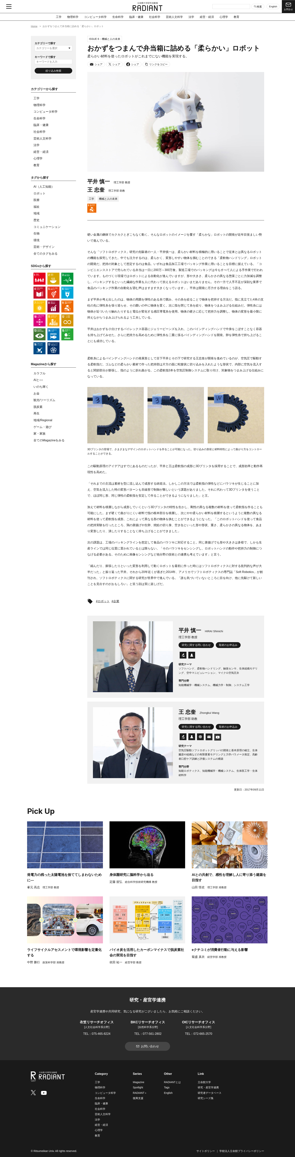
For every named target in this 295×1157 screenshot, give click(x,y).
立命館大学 (204, 1082)
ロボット (39, 193)
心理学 (224, 16)
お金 (36, 393)
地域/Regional (42, 420)
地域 (36, 213)
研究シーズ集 (206, 1098)
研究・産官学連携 (208, 1087)
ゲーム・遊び (42, 427)
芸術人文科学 (174, 16)
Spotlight (138, 1087)
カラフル (39, 373)
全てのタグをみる (45, 253)
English (273, 6)
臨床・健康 (136, 16)
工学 (59, 16)
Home (34, 26)
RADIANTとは (172, 1082)
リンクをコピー (156, 64)
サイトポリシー (205, 1150)
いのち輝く (41, 386)
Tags (167, 1087)
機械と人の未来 (108, 198)
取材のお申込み (228, 644)
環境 (36, 240)
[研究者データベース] (183, 655)
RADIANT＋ (140, 1092)
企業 (116, 601)
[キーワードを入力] (53, 61)
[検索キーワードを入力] (231, 6)
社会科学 (154, 16)
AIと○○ (38, 380)
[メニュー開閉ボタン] (9, 7)
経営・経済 (207, 16)
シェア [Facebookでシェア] (132, 64)
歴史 (36, 220)
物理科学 (72, 16)
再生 (36, 413)
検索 (258, 6)
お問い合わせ (147, 1046)
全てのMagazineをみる (49, 440)
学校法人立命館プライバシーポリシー (241, 1150)
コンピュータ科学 (95, 16)
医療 (36, 200)
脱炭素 (38, 406)
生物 (36, 233)
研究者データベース (209, 1092)
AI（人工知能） (43, 186)
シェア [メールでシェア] (96, 64)
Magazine (138, 1082)
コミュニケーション (47, 226)
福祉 (36, 206)
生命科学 (118, 16)
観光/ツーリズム (44, 400)
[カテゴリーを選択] (53, 48)
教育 (236, 16)
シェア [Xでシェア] (114, 64)
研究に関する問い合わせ (196, 644)
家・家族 (39, 433)
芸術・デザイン (44, 246)
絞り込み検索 (53, 70)
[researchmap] (191, 655)
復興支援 (138, 1098)
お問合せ (288, 6)
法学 (191, 16)
